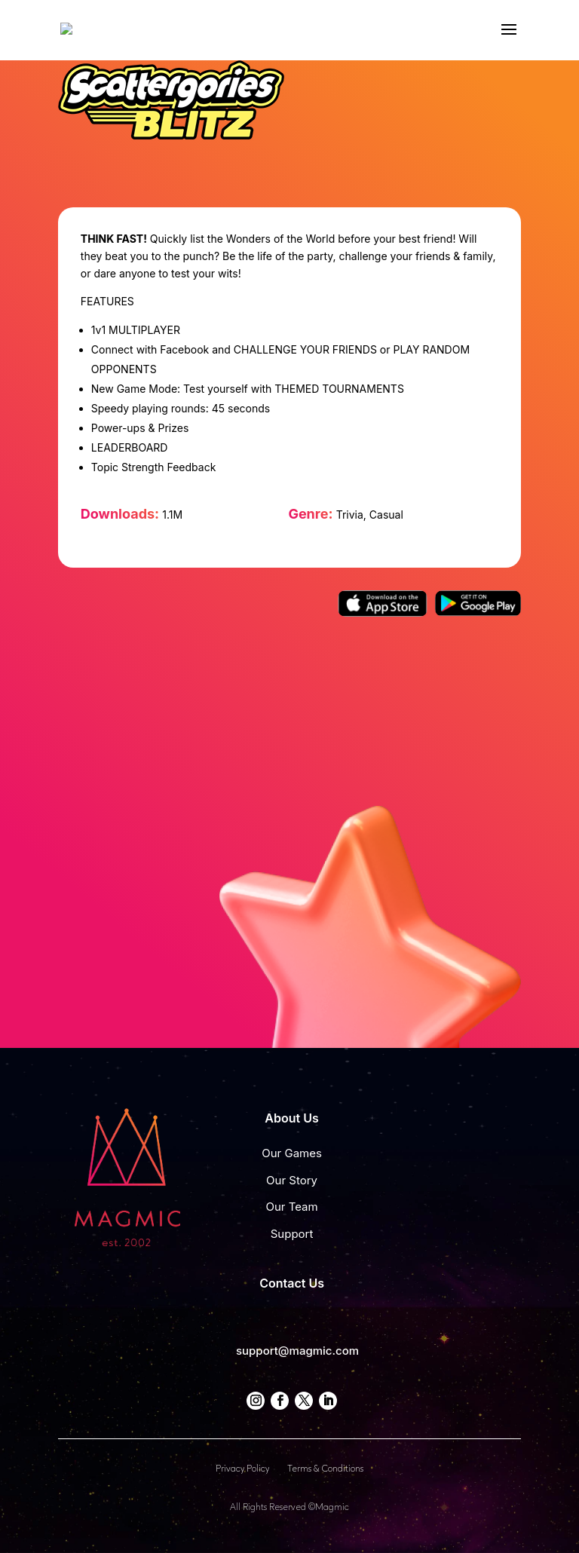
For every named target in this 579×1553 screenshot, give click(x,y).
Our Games (292, 1153)
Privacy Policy (242, 1469)
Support (292, 1234)
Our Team (291, 1206)
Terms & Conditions (325, 1469)
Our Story (291, 1180)
